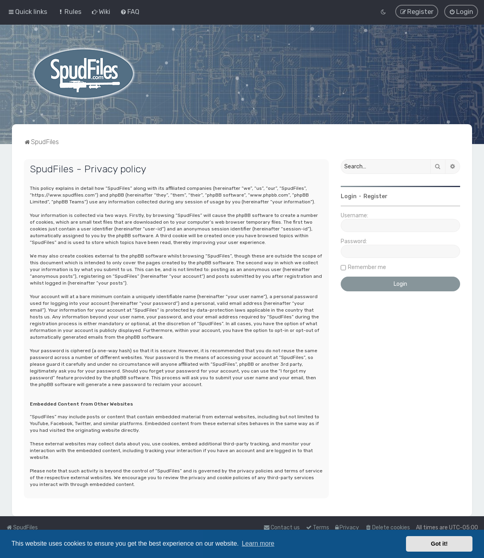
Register (375, 196)
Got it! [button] (439, 543)
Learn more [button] (258, 543)
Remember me (367, 266)
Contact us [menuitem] (281, 527)
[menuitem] (69, 12)
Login (349, 196)
